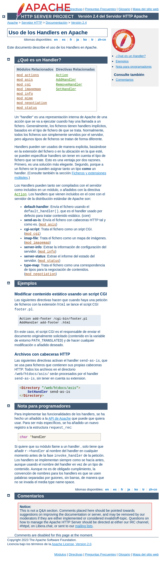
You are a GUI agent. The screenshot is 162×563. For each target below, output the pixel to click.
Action (62, 75)
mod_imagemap (29, 89)
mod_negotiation (32, 103)
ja (77, 39)
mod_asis (25, 80)
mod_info (25, 94)
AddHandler (66, 80)
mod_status (27, 108)
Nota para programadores (134, 66)
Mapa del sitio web (146, 9)
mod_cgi (24, 85)
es (64, 39)
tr (92, 39)
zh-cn (102, 39)
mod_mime (25, 98)
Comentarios (125, 79)
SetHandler (66, 89)
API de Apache (59, 418)
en (56, 39)
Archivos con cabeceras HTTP (42, 354)
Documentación (56, 22)
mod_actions (28, 75)
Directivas (75, 9)
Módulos (60, 554)
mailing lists (84, 526)
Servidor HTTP (31, 22)
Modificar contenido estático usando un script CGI (60, 294)
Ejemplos (122, 61)
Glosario (124, 9)
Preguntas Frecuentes (100, 9)
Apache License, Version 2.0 (71, 544)
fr (71, 39)
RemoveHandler (69, 85)
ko (85, 39)
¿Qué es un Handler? (131, 56)
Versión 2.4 (79, 22)
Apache (12, 22)
